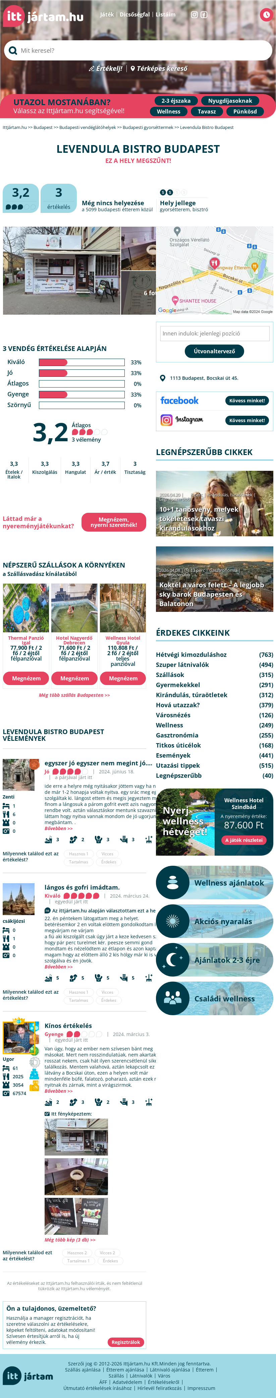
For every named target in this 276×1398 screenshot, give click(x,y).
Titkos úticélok (178, 745)
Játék (107, 14)
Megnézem (26, 678)
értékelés (58, 197)
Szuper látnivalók (182, 665)
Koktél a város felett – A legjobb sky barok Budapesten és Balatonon (211, 594)
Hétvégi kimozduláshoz (191, 654)
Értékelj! (109, 68)
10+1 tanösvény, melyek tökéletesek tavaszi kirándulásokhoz (198, 519)
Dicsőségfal (135, 14)
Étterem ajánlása (125, 1369)
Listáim (166, 14)
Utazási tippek (178, 765)
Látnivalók (141, 1375)
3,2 (50, 431)
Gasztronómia (223, 570)
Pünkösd (245, 111)
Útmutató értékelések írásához (97, 1388)
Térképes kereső (162, 68)
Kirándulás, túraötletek (230, 495)
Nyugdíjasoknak (230, 100)
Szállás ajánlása (83, 1369)
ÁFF (103, 1382)
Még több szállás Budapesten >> (74, 695)
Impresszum (201, 1388)
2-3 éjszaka (176, 100)
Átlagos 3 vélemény (90, 432)
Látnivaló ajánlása (170, 1369)
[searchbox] (138, 50)
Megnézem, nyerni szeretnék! (114, 522)
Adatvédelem (127, 1382)
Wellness (168, 111)
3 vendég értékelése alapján (55, 348)
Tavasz (207, 111)
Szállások (170, 675)
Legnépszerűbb (174, 499)
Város (164, 1375)
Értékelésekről (163, 1382)
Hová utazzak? (178, 705)
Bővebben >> (59, 828)
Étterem (205, 1369)
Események (173, 755)
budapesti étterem (119, 209)
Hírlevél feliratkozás (159, 1388)
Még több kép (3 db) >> (70, 1239)
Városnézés (173, 715)
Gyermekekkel (178, 685)
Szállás (116, 1375)
